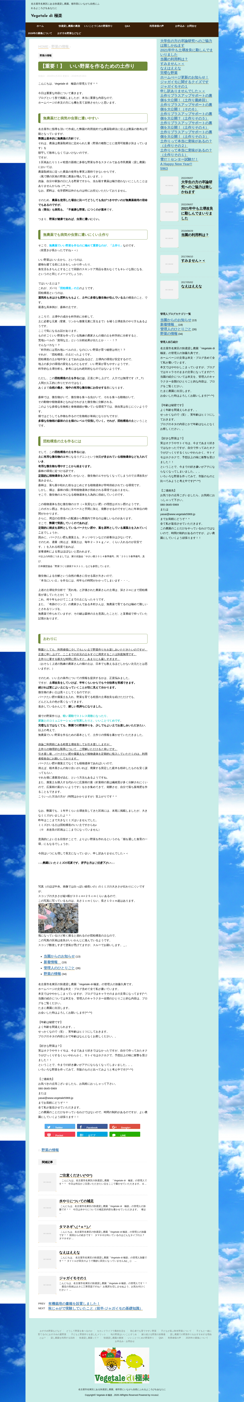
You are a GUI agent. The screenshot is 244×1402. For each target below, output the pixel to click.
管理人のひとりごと (59, 968)
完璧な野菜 (169, 73)
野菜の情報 (52, 974)
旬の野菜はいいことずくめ (124, 1334)
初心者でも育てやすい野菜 (143, 1331)
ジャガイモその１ (73, 1278)
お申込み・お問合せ (185, 26)
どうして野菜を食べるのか (79, 1331)
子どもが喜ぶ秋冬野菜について (176, 1331)
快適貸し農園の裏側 (69, 26)
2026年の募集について (40, 33)
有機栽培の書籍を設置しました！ (74, 1304)
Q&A (127, 26)
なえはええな (69, 1252)
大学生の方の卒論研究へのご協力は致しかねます (196, 187)
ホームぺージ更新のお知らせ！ (184, 77)
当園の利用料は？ (174, 59)
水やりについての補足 (76, 1201)
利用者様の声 (156, 26)
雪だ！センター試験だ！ (179, 159)
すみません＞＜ (172, 64)
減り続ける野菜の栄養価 (153, 1334)
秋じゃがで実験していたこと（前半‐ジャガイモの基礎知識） (95, 1308)
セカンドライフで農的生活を (111, 1331)
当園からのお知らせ (59, 956)
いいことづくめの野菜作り (98, 26)
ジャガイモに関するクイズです (184, 82)
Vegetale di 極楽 (46, 16)
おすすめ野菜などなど (69, 33)
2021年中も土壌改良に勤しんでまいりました (197, 213)
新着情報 (52, 962)
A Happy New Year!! (176, 164)
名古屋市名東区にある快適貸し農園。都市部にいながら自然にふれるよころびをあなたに (122, 1389)
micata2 (155, 1395)
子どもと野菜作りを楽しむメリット (88, 1334)
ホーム (40, 26)
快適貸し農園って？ (89, 1338)
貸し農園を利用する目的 (63, 1338)
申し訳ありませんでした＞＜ (182, 91)
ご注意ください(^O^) (75, 1175)
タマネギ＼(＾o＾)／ (75, 1227)
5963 (164, 168)
